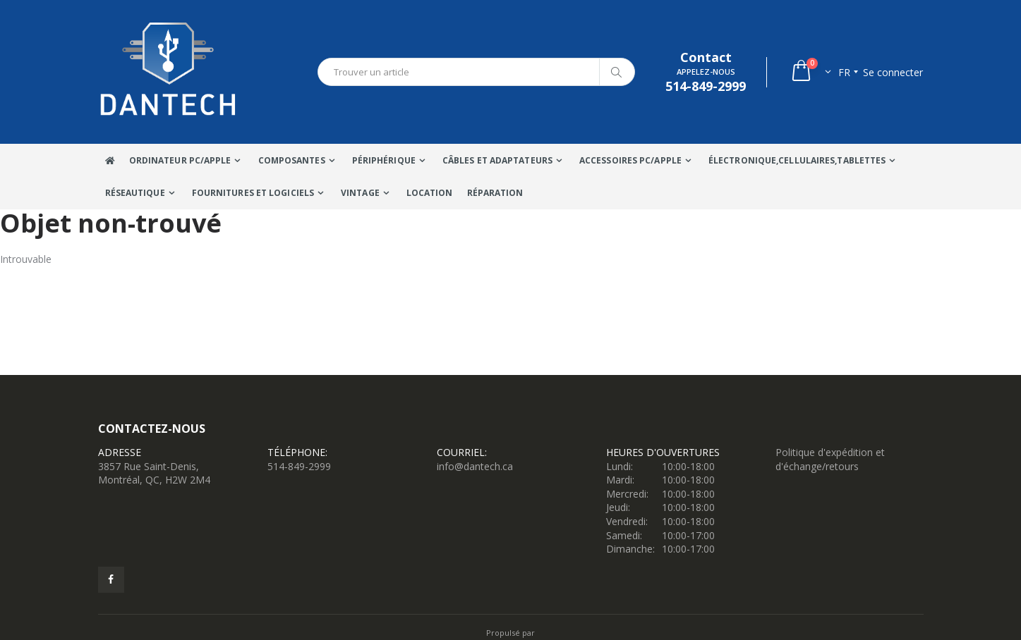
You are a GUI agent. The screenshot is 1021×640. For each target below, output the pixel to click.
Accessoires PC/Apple (630, 160)
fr (844, 72)
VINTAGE (360, 193)
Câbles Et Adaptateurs (497, 160)
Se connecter (893, 72)
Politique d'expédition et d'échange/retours (830, 459)
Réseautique (135, 193)
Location (429, 193)
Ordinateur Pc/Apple (180, 160)
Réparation (495, 193)
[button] (810, 72)
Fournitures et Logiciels (253, 193)
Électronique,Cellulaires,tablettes (797, 160)
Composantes (291, 160)
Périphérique (384, 160)
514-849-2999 (299, 466)
